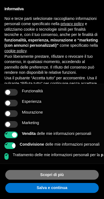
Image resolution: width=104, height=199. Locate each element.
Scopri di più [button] (52, 174)
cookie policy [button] (15, 51)
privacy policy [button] (72, 24)
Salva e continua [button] (52, 187)
